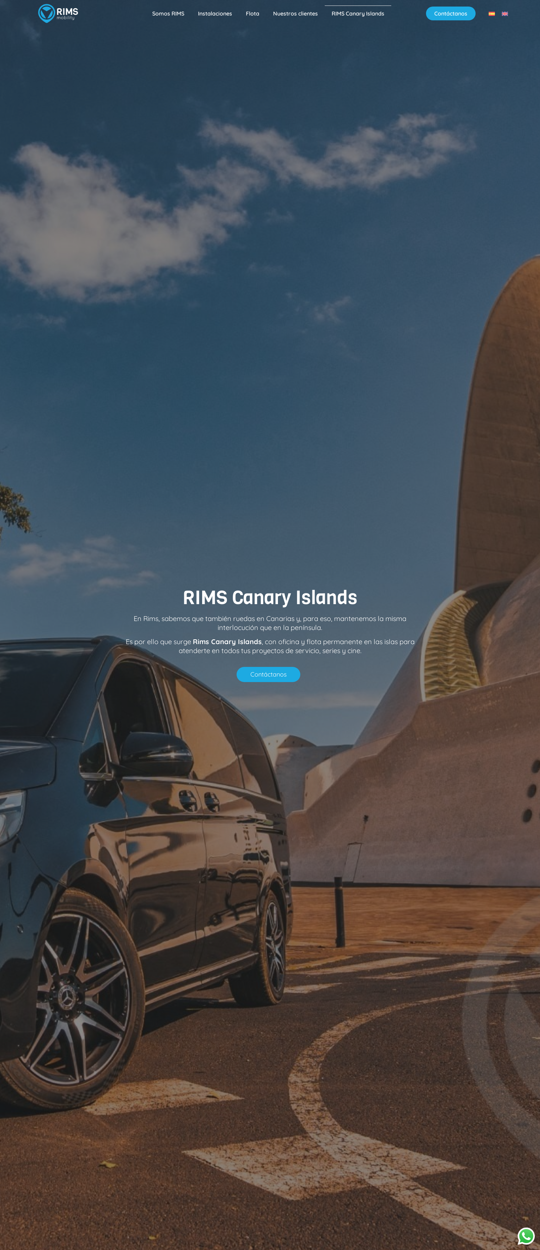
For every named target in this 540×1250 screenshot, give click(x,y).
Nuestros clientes (295, 13)
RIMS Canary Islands (358, 13)
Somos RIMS (168, 13)
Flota (252, 13)
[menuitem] (491, 13)
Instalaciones (215, 13)
